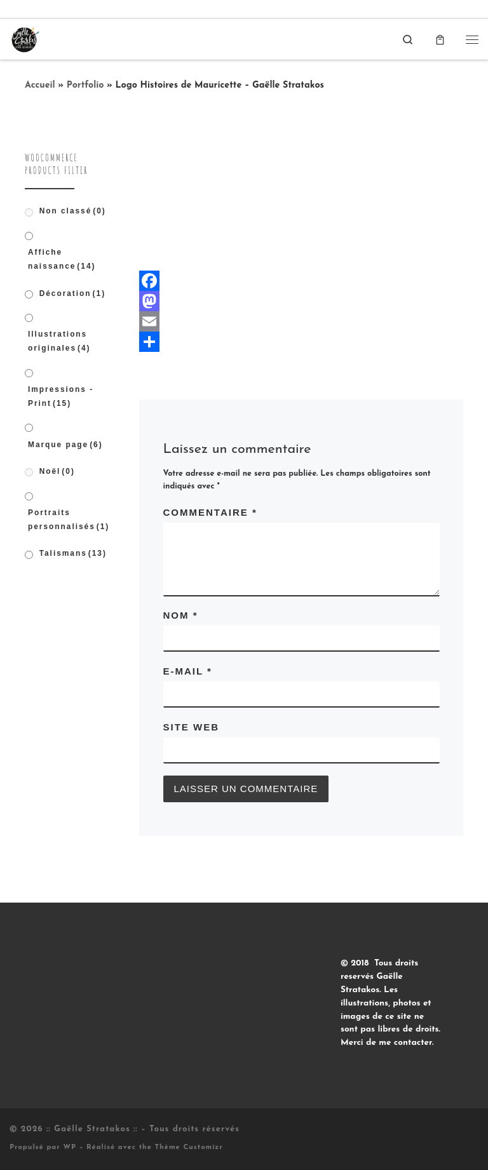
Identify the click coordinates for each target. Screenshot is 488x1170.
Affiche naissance (61, 259)
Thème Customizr (189, 1147)
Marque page (65, 444)
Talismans (73, 553)
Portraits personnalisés (68, 519)
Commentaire (210, 512)
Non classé (72, 210)
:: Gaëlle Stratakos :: (92, 1129)
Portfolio (85, 85)
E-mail (187, 671)
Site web (191, 727)
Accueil (40, 85)
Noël (57, 471)
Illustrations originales (59, 341)
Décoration (72, 293)
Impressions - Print (60, 396)
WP (69, 1147)
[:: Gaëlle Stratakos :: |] (25, 38)
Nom (180, 615)
